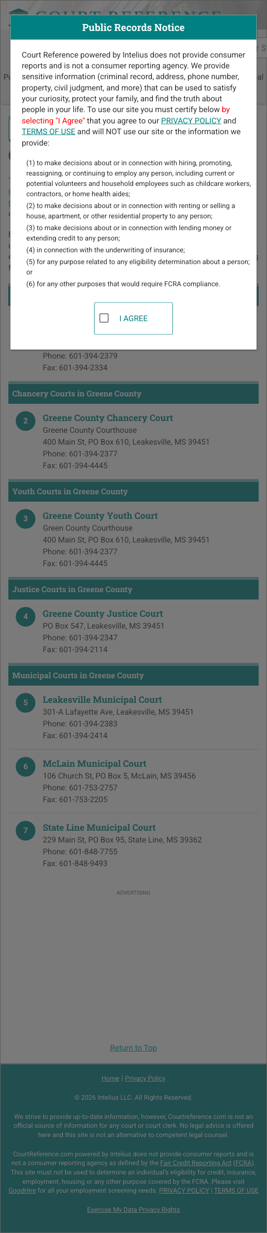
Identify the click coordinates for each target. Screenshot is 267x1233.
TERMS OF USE (48, 131)
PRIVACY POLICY (191, 120)
